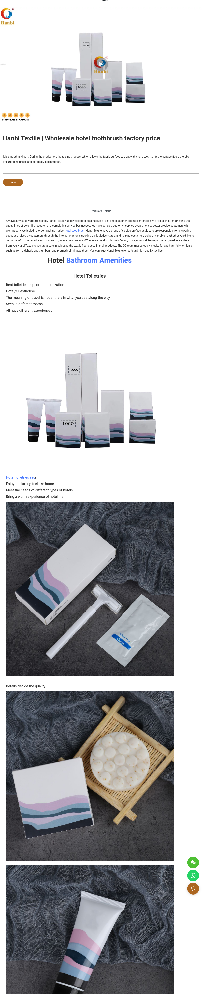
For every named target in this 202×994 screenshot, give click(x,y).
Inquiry (13, 182)
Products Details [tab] (101, 211)
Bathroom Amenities (99, 260)
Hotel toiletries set (20, 477)
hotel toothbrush (75, 230)
